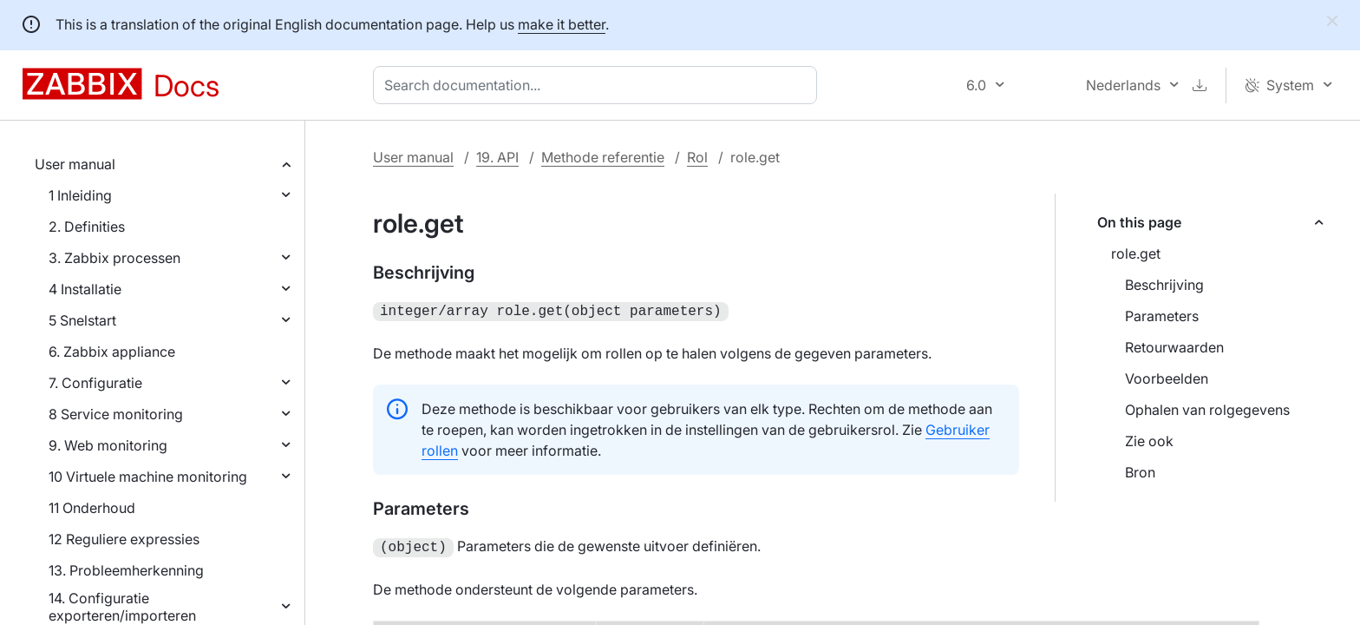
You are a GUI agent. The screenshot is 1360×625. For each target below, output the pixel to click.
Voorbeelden (1166, 378)
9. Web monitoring (108, 445)
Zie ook (1149, 441)
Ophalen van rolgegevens (1207, 409)
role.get (1136, 253)
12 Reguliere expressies (124, 539)
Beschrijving (1164, 284)
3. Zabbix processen (114, 257)
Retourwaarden (1174, 347)
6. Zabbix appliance (112, 351)
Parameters (1162, 316)
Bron (1140, 472)
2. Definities (87, 226)
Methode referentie (602, 157)
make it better (561, 24)
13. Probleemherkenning (126, 570)
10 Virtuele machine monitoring (148, 476)
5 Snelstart (82, 320)
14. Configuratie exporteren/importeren (122, 606)
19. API (497, 157)
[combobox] (598, 85)
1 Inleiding (80, 195)
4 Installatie (85, 289)
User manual (75, 164)
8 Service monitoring (116, 414)
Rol (697, 157)
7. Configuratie (95, 382)
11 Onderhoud (92, 507)
